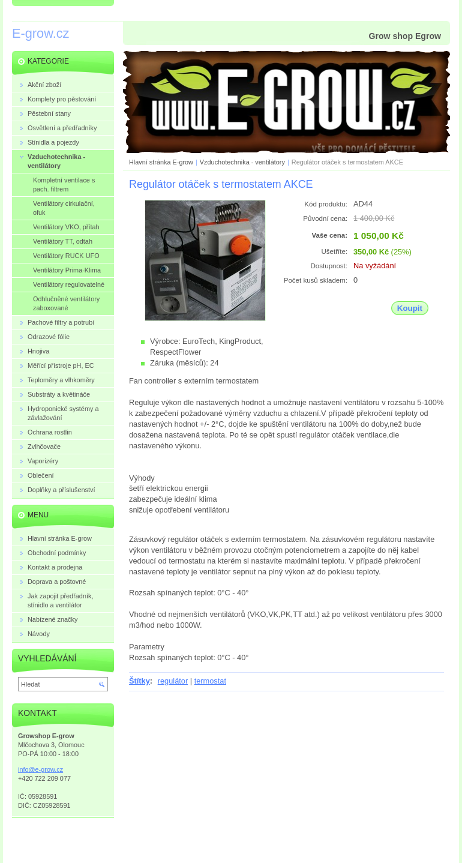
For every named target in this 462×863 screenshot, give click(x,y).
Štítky (139, 680)
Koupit (409, 308)
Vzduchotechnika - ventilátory (242, 162)
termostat (210, 680)
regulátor (173, 680)
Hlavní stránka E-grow (161, 162)
